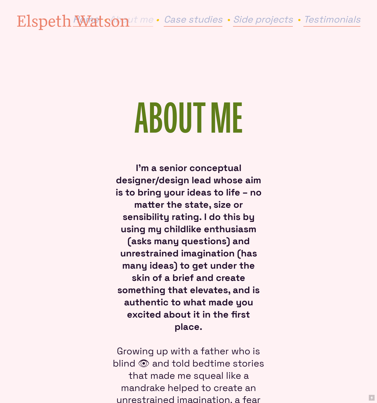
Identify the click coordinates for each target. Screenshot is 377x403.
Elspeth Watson (73, 21)
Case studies (193, 19)
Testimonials (331, 19)
